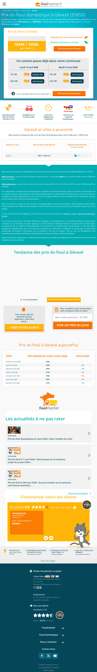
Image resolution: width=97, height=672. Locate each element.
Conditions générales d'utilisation (48, 651)
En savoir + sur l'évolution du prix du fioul (63, 299)
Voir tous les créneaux (69, 93)
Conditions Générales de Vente (48, 649)
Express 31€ (38, 74)
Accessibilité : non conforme (48, 663)
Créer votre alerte (24, 327)
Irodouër (66, 214)
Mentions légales (48, 654)
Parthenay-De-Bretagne (86, 214)
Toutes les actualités (78, 477)
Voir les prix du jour (73, 325)
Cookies (48, 660)
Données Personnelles (48, 657)
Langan (73, 214)
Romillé (4, 216)
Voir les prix (38, 81)
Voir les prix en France (69, 48)
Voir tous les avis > (77, 530)
